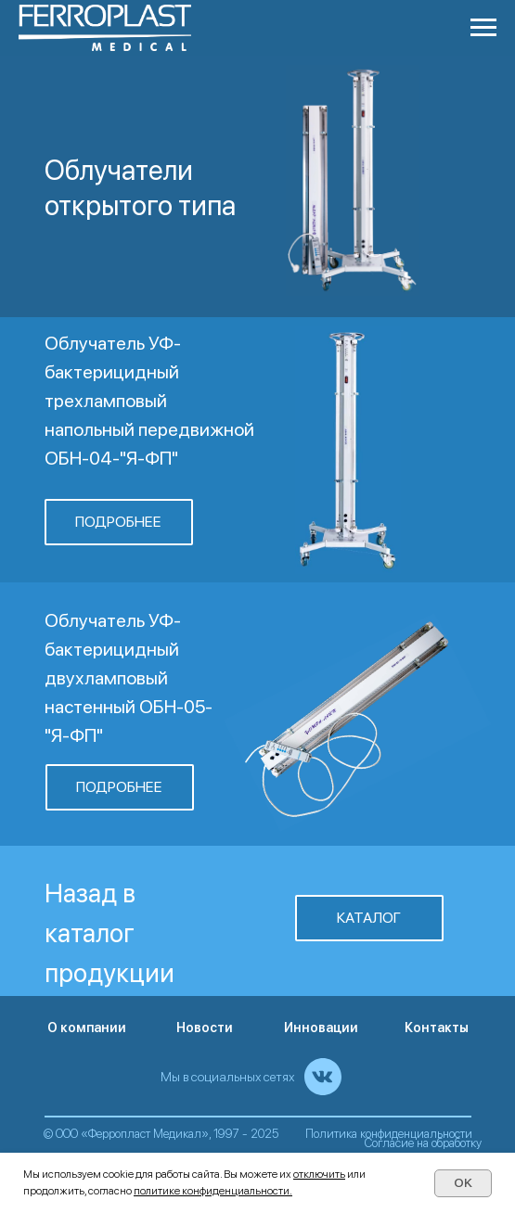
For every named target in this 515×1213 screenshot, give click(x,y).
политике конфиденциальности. (213, 1190)
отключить (319, 1174)
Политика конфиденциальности (388, 1134)
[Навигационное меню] (483, 28)
